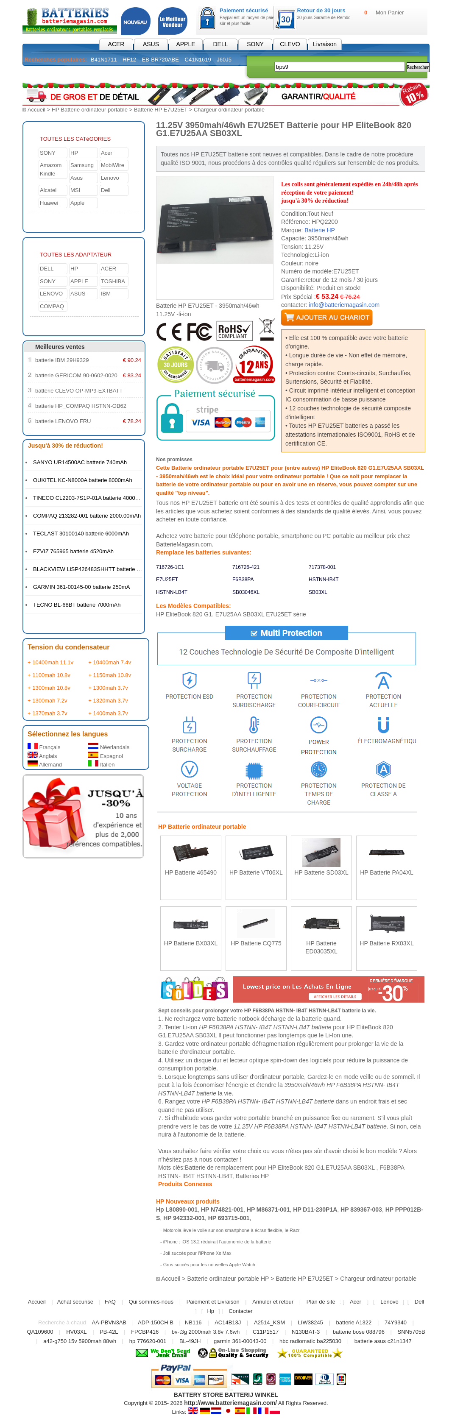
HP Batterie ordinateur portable (90, 109)
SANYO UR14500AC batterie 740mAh (80, 462)
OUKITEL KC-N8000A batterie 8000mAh (82, 480)
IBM (106, 293)
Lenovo (110, 177)
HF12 (129, 59)
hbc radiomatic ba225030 (310, 1341)
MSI (75, 190)
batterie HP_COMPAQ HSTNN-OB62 (80, 405)
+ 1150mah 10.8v (109, 675)
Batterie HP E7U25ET (160, 109)
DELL (220, 44)
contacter (226, 1159)
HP (74, 152)
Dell (105, 190)
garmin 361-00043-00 (240, 1341)
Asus (76, 177)
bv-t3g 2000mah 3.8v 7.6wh (206, 1331)
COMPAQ (52, 306)
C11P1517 (266, 1331)
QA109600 (40, 1331)
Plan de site (321, 1301)
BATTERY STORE (198, 1394)
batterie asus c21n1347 (383, 1341)
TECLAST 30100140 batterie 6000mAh (81, 533)
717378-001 (322, 567)
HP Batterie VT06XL (256, 872)
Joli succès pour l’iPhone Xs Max (197, 1252)
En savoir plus (191, 889)
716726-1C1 (170, 567)
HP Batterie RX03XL (386, 942)
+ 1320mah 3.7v (108, 700)
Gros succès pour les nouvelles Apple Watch (209, 1264)
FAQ (110, 1301)
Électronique (191, 73)
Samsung (82, 165)
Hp (210, 1310)
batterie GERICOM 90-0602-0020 (76, 375)
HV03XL (76, 1331)
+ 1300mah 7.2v (47, 700)
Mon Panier (390, 12)
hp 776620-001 (147, 1341)
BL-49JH (190, 1341)
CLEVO (290, 44)
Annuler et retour (272, 1301)
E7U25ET (167, 579)
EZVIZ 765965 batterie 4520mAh (73, 551)
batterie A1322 (353, 1322)
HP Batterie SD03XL (321, 872)
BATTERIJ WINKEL (252, 1394)
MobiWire (112, 165)
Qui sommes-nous (151, 1301)
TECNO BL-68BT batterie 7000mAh (76, 604)
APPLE (185, 44)
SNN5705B (411, 1331)
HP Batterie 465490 (191, 872)
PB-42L (109, 1331)
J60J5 (224, 59)
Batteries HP (252, 1175)
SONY (255, 44)
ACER (116, 44)
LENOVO (51, 293)
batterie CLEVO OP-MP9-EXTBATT (79, 390)
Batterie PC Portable (56, 73)
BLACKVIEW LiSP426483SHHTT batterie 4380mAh (96, 569)
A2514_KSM (269, 1322)
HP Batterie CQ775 (256, 942)
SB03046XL (245, 592)
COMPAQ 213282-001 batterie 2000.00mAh (87, 515)
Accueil (36, 109)
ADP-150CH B (155, 1322)
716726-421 (245, 567)
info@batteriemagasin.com (344, 304)
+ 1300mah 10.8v (49, 687)
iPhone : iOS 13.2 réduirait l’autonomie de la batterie (217, 1241)
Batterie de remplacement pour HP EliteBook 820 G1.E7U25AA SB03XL (280, 1167)
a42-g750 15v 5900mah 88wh (79, 1341)
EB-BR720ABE (160, 59)
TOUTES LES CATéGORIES (75, 138)
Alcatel (48, 190)
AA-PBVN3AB (109, 1322)
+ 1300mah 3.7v (108, 687)
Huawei (49, 202)
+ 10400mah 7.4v (109, 662)
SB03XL (318, 592)
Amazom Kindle (50, 169)
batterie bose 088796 (359, 1331)
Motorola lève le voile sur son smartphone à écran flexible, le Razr (231, 1229)
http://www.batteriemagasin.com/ (230, 1402)
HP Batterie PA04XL (386, 872)
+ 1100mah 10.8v (49, 675)
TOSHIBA (113, 281)
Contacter (240, 1310)
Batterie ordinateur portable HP (228, 1278)
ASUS (151, 44)
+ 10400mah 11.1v (50, 662)
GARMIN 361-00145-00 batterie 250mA (81, 586)
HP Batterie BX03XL (191, 942)
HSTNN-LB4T (171, 592)
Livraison (325, 44)
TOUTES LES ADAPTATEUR (76, 254)
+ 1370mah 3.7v (47, 713)
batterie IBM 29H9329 (62, 360)
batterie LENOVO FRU (63, 421)
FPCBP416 (145, 1331)
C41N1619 (198, 59)
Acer (106, 152)
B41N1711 (104, 59)
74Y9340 (396, 1322)
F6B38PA (243, 579)
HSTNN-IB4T (324, 579)
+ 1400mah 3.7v (108, 713)
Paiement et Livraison (213, 1301)
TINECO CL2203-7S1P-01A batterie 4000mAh (89, 497)
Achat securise (75, 1301)
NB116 (193, 1322)
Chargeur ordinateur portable (229, 109)
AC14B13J (229, 1322)
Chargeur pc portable (128, 73)
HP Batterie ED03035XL (321, 946)
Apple (77, 202)
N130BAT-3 (306, 1331)
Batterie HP (319, 229)
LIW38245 (310, 1322)
